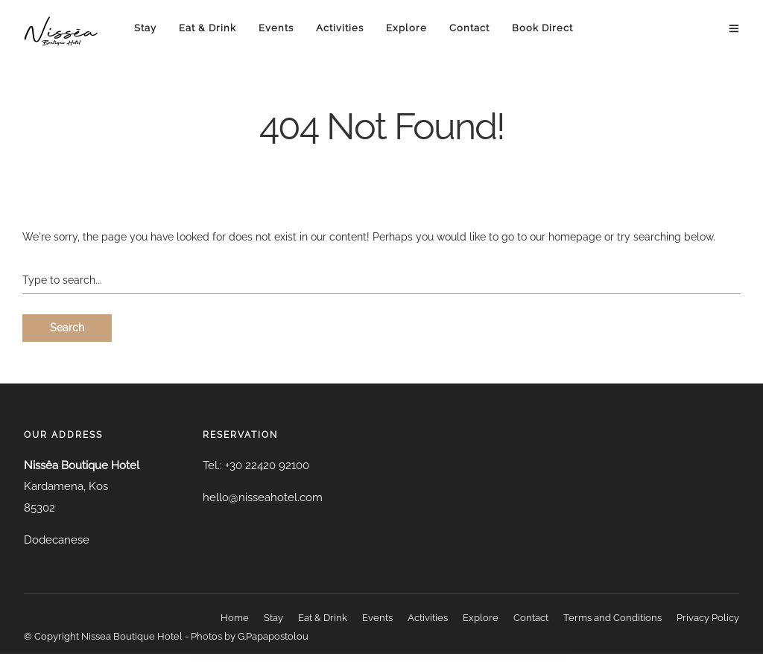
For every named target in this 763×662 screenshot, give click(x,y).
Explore (406, 28)
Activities (340, 28)
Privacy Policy (708, 617)
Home (235, 617)
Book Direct (542, 28)
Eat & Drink (207, 28)
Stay (145, 28)
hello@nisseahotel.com (263, 497)
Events (276, 28)
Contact (469, 28)
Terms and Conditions (612, 617)
